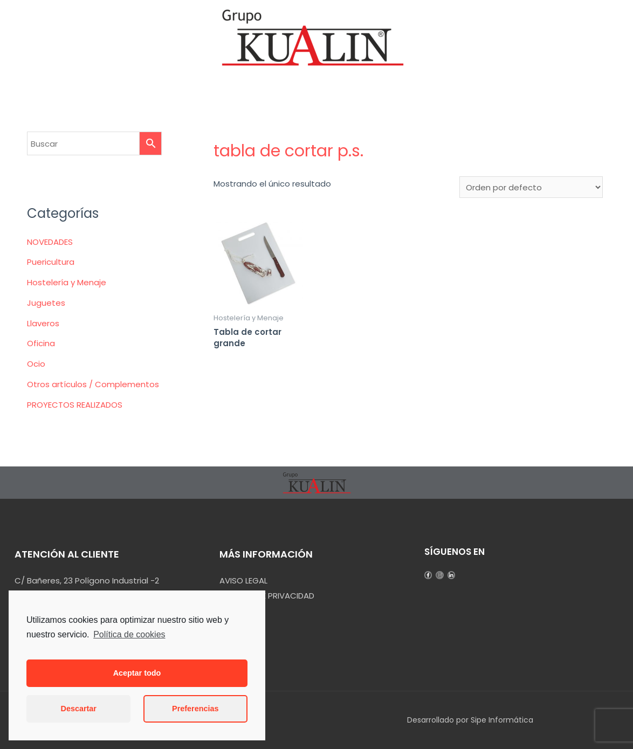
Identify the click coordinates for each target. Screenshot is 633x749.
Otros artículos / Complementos (93, 384)
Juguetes (46, 302)
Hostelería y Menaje (66, 282)
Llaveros (43, 323)
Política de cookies (129, 634)
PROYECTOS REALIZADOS (74, 404)
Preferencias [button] (195, 708)
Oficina (41, 343)
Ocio (36, 363)
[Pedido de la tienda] (531, 187)
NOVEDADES (50, 242)
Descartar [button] (79, 708)
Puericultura (50, 261)
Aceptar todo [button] (137, 673)
